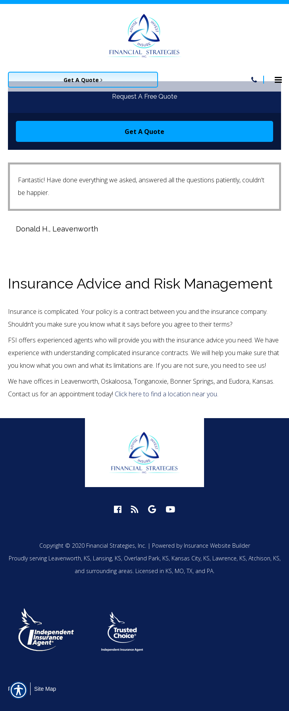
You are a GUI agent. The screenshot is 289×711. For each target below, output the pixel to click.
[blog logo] (135, 509)
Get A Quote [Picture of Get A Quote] (83, 80)
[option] (53, 631)
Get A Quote (144, 131)
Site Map (45, 689)
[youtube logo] (170, 509)
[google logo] (152, 509)
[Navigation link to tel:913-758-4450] (254, 79)
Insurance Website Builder (217, 545)
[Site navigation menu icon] (278, 79)
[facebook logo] (117, 509)
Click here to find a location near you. (166, 394)
